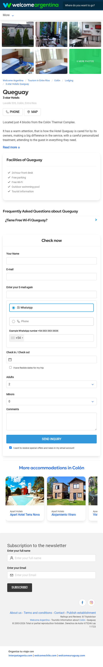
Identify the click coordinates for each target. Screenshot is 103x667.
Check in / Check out (18, 352)
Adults (10, 377)
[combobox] (16, 337)
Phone (25, 321)
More (18, 15)
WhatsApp (27, 307)
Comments (12, 409)
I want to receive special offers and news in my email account (41, 447)
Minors (10, 394)
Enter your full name (18, 550)
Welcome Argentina (40, 620)
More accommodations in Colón (51, 468)
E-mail (9, 269)
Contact (59, 613)
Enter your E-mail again (19, 287)
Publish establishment (81, 613)
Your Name (12, 253)
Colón (6, 15)
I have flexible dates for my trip (26, 367)
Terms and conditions (38, 613)
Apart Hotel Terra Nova (25, 514)
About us (15, 613)
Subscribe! (19, 587)
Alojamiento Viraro (63, 514)
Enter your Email (16, 568)
